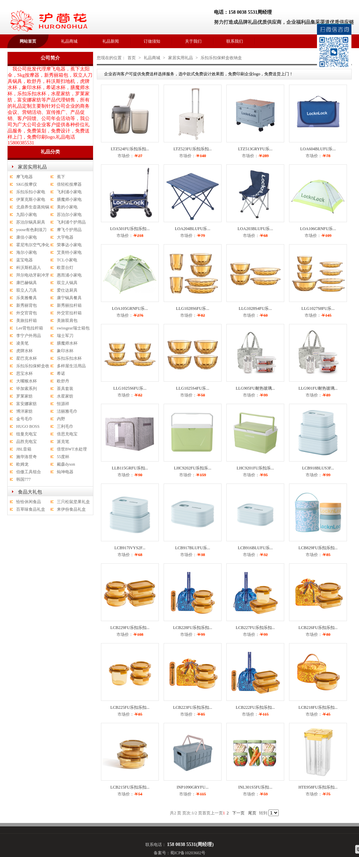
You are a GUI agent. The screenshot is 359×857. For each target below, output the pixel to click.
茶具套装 (65, 388)
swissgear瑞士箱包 (73, 328)
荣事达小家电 (69, 244)
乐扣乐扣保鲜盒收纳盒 (221, 57)
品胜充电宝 (26, 441)
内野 (61, 418)
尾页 (252, 813)
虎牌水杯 (24, 350)
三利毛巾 (65, 426)
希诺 (61, 373)
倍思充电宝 (67, 434)
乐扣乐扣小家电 (30, 191)
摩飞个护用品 (69, 229)
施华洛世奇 (26, 456)
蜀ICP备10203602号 (188, 852)
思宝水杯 (24, 373)
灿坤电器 (65, 471)
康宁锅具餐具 (69, 297)
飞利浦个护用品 (71, 222)
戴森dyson (66, 464)
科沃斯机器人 (28, 267)
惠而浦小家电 (69, 275)
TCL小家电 (67, 260)
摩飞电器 (24, 176)
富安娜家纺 (26, 403)
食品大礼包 (30, 492)
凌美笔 (22, 343)
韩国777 (23, 479)
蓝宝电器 (24, 260)
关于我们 (193, 41)
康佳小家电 (26, 237)
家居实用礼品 (32, 167)
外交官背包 (26, 313)
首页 (131, 57)
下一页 (238, 813)
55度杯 (63, 456)
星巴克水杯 (26, 358)
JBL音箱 (23, 449)
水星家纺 (65, 396)
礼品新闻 (110, 41)
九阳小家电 (26, 214)
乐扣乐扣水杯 (69, 358)
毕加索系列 (26, 388)
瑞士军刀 (65, 335)
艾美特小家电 (69, 252)
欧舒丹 (63, 381)
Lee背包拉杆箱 (29, 328)
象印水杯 (65, 350)
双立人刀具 (26, 290)
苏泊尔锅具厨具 (30, 222)
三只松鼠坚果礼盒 (73, 501)
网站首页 (28, 41)
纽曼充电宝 (26, 434)
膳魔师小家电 (69, 199)
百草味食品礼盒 (30, 509)
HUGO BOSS (28, 426)
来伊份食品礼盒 (71, 509)
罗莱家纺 (24, 396)
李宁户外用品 (28, 335)
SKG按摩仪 (26, 184)
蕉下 (61, 176)
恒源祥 (63, 403)
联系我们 (234, 41)
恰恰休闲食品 (28, 501)
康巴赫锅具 (26, 282)
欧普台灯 (65, 267)
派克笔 (63, 441)
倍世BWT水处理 (72, 449)
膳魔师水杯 (67, 343)
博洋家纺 (24, 411)
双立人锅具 (67, 282)
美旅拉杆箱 (26, 320)
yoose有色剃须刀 (31, 229)
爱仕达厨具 (67, 290)
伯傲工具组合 (28, 471)
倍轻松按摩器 (69, 184)
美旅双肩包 (67, 320)
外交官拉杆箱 (69, 313)
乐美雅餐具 (26, 297)
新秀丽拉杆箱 (69, 305)
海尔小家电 (26, 252)
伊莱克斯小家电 (30, 199)
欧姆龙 (22, 464)
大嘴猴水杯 (26, 381)
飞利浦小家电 (69, 191)
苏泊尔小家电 (69, 214)
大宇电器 (65, 237)
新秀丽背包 (26, 305)
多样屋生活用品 (71, 366)
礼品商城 (69, 41)
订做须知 (152, 41)
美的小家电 (67, 207)
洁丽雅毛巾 (67, 411)
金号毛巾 (24, 418)
